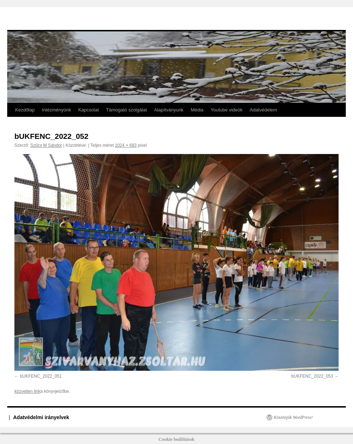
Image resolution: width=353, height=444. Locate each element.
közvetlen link (27, 391)
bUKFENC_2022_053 (312, 376)
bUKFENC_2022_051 (41, 376)
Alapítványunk (169, 110)
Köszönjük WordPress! (293, 417)
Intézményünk (56, 110)
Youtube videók (226, 110)
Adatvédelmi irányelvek (41, 417)
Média (197, 110)
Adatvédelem (263, 110)
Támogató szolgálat (126, 110)
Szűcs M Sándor (46, 145)
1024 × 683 (126, 145)
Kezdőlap (25, 110)
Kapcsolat (88, 110)
